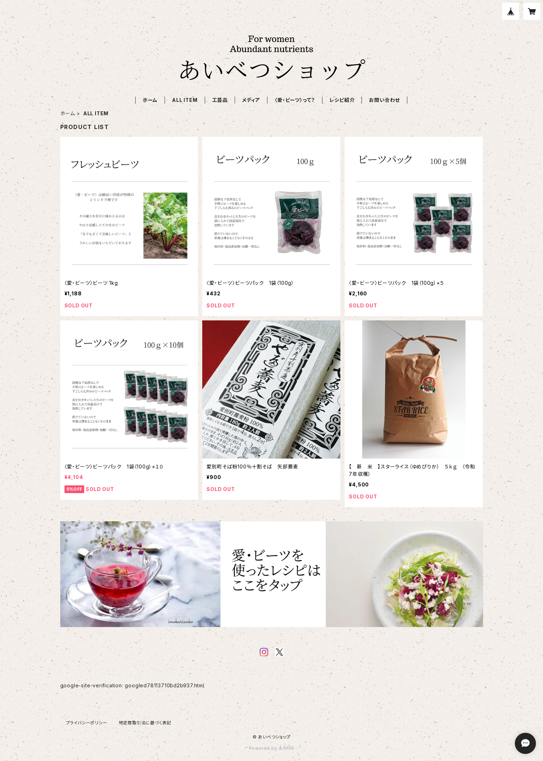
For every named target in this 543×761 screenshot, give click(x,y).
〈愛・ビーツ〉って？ (294, 100)
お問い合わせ (384, 100)
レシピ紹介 (341, 100)
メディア (251, 100)
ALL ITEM (184, 100)
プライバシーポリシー (86, 722)
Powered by (271, 748)
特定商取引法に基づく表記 (145, 722)
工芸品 (220, 100)
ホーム (150, 100)
